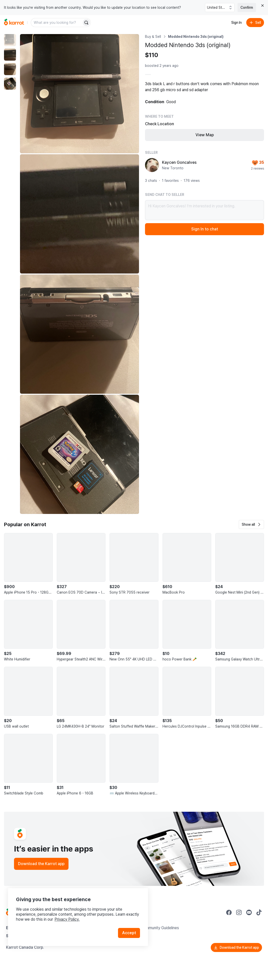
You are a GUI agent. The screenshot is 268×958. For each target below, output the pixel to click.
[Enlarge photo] (79, 93)
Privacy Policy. (67, 919)
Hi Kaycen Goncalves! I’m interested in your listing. (204, 210)
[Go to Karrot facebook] (229, 912)
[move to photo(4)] (10, 84)
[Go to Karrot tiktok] (259, 912)
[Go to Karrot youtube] (249, 912)
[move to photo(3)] (10, 69)
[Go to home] (14, 22)
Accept (129, 932)
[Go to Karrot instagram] (239, 912)
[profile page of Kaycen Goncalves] (152, 165)
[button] (251, 524)
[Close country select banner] (262, 5)
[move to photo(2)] (10, 55)
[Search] (86, 22)
